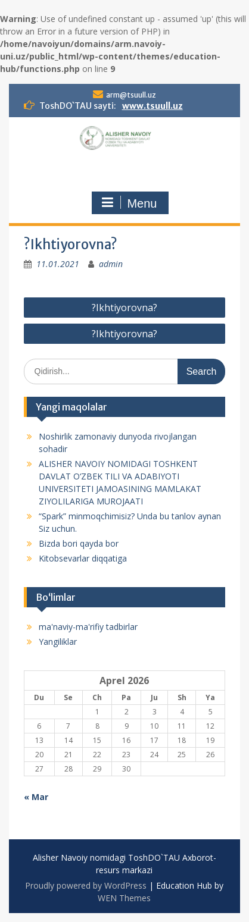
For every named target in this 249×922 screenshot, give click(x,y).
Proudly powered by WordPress (86, 885)
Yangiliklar (58, 641)
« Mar (36, 796)
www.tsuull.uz (152, 106)
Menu (129, 203)
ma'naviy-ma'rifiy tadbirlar (88, 626)
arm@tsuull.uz (131, 94)
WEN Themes (124, 898)
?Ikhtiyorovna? (124, 307)
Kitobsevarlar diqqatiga (83, 558)
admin (111, 263)
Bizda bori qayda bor (79, 543)
